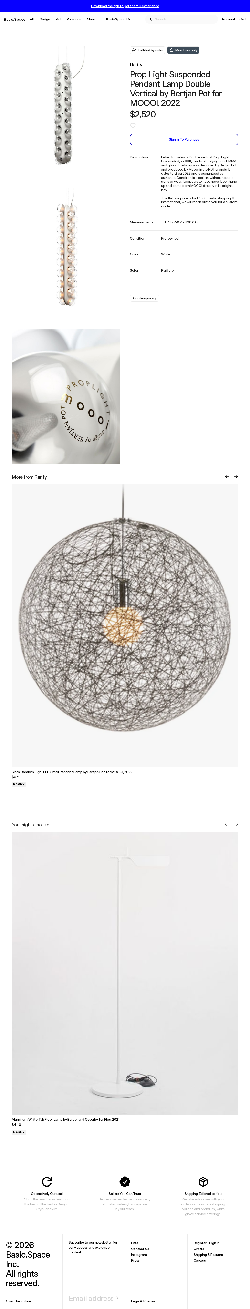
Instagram (139, 1254)
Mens (91, 19)
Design (45, 19)
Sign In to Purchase (184, 139)
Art (58, 19)
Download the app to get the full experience (125, 6)
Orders (199, 1249)
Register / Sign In (206, 1243)
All (32, 19)
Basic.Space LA (118, 19)
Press (135, 1260)
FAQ (134, 1243)
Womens (74, 19)
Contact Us (140, 1249)
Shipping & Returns (208, 1254)
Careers (200, 1260)
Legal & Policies (143, 1301)
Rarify (136, 64)
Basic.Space (15, 19)
